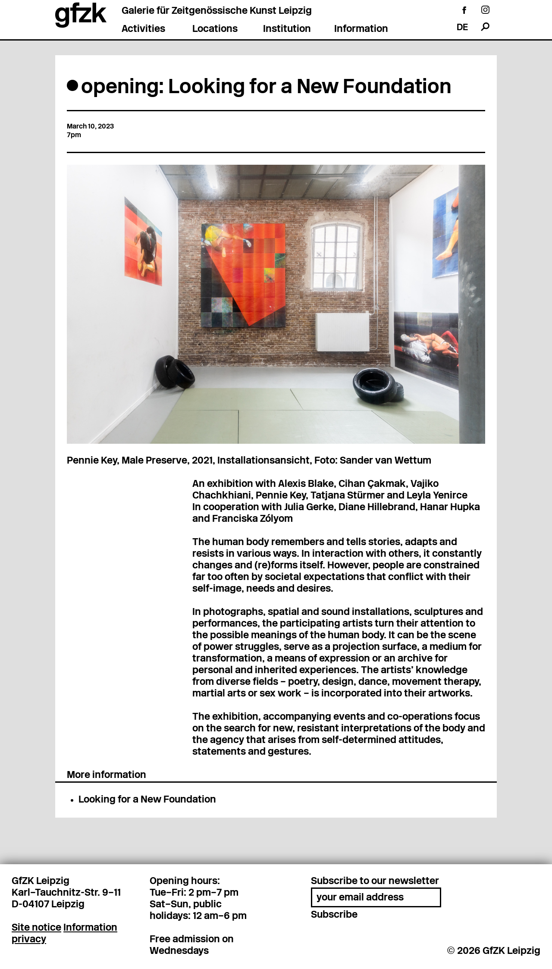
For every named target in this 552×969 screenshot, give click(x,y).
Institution (287, 29)
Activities (143, 29)
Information (361, 29)
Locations (215, 29)
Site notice (36, 928)
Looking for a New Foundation (147, 800)
